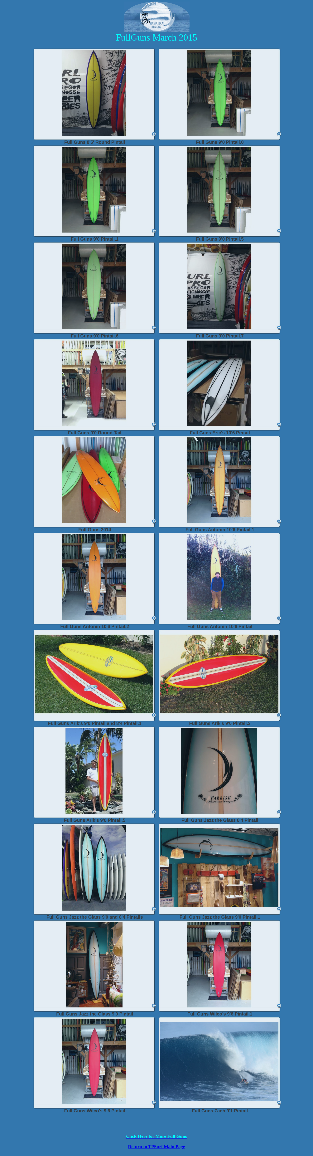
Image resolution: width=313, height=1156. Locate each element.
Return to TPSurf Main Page (156, 1146)
